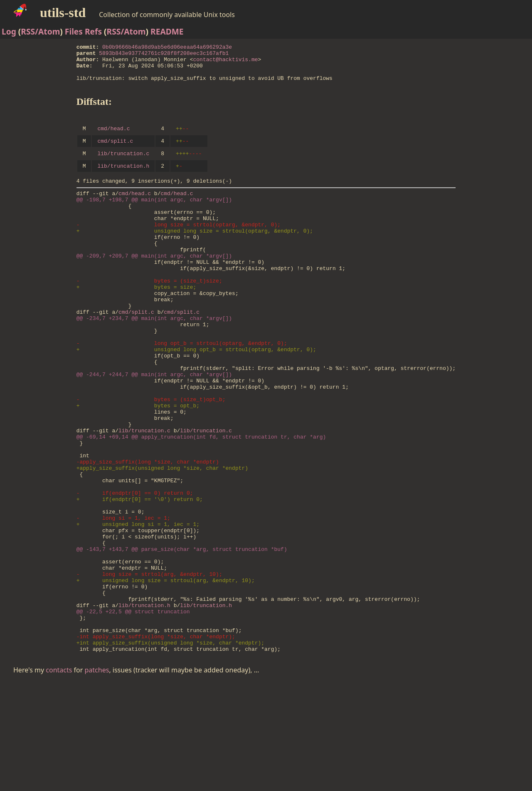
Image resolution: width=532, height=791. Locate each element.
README (167, 31)
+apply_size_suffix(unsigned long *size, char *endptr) (162, 540)
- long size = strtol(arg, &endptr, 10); (149, 667)
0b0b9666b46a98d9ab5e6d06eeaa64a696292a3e (167, 48)
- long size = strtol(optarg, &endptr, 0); (178, 248)
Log (9, 31)
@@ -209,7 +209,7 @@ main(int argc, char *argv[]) (154, 285)
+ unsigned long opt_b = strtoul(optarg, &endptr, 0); (196, 398)
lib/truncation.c (124, 167)
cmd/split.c (115, 153)
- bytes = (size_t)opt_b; (151, 457)
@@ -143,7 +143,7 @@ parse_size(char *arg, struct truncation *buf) (181, 637)
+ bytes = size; (136, 323)
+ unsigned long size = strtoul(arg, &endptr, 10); (165, 675)
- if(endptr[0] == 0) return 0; (134, 570)
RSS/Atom (40, 31)
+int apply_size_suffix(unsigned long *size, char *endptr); (170, 750)
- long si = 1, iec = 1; (123, 600)
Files (74, 31)
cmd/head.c (114, 139)
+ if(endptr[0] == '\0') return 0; (139, 577)
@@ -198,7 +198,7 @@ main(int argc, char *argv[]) (154, 218)
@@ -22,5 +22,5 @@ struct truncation (133, 712)
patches (97, 778)
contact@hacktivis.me (225, 63)
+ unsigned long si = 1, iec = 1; (138, 607)
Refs (93, 31)
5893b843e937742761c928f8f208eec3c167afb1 (164, 55)
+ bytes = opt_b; (138, 465)
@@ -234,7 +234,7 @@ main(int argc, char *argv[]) (154, 360)
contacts (59, 778)
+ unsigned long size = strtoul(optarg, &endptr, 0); (194, 255)
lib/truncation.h (124, 180)
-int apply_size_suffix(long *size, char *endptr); (155, 742)
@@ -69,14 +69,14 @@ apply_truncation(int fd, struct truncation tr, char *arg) (201, 502)
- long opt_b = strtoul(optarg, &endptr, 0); (181, 390)
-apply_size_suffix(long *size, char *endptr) (147, 532)
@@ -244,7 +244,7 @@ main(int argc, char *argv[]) (154, 427)
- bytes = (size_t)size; (149, 315)
